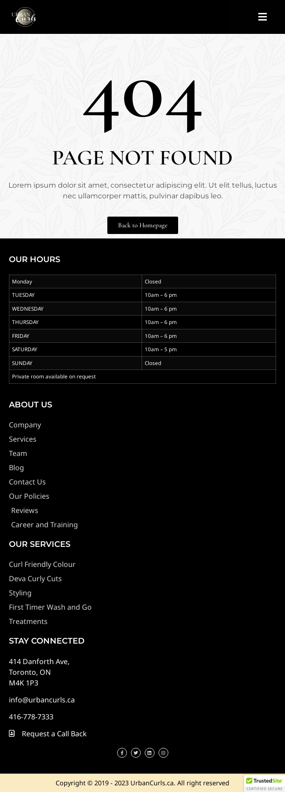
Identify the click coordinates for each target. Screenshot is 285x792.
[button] (262, 17)
